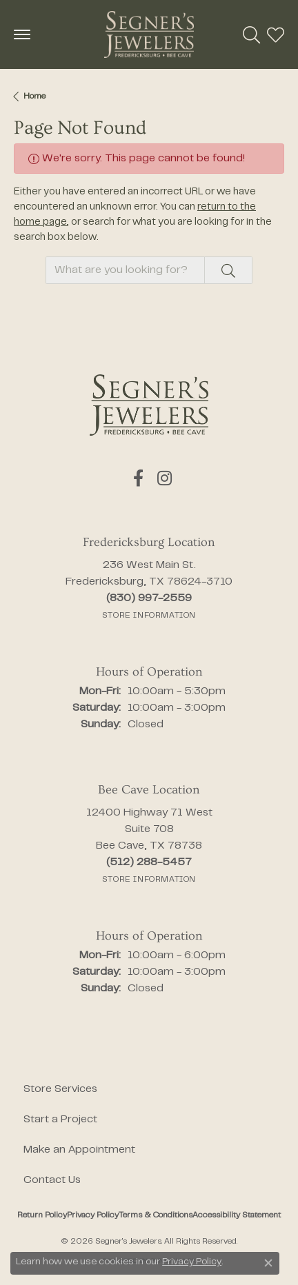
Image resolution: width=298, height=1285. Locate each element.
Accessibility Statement (236, 1215)
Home (34, 96)
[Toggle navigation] (22, 34)
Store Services (60, 1089)
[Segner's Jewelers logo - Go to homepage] (149, 34)
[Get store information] (149, 615)
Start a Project (60, 1119)
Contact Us (52, 1180)
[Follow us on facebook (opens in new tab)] (138, 478)
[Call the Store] (149, 598)
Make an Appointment (79, 1150)
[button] (251, 34)
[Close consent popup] (268, 1263)
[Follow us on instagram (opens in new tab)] (164, 478)
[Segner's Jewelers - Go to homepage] (149, 405)
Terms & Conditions (155, 1215)
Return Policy (42, 1215)
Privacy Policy (93, 1215)
